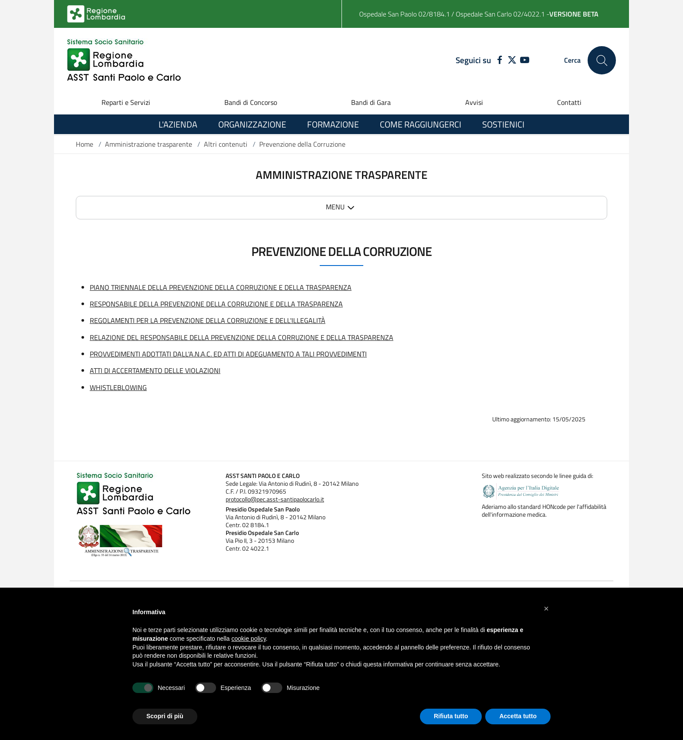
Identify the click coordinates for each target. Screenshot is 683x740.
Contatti (569, 102)
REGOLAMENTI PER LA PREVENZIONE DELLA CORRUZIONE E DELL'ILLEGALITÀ (207, 320)
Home (84, 144)
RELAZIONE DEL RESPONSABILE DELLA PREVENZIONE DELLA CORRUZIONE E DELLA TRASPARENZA (241, 337)
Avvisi (474, 102)
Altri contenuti (225, 144)
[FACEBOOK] (497, 60)
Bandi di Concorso (250, 102)
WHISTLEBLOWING (118, 387)
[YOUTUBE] (524, 60)
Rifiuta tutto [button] (451, 716)
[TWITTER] (512, 60)
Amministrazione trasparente (148, 144)
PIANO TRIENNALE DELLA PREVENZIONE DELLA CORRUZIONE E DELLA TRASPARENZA (221, 287)
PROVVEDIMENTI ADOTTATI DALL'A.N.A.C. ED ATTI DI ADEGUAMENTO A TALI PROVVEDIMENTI (228, 354)
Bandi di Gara (371, 102)
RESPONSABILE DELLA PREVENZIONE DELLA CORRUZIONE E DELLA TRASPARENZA (216, 304)
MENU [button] (335, 207)
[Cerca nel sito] (602, 60)
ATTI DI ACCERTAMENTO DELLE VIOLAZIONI (155, 370)
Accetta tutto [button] (518, 716)
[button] (546, 609)
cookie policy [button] (248, 638)
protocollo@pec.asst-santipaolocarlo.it (275, 499)
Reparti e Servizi (125, 102)
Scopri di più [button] (164, 716)
